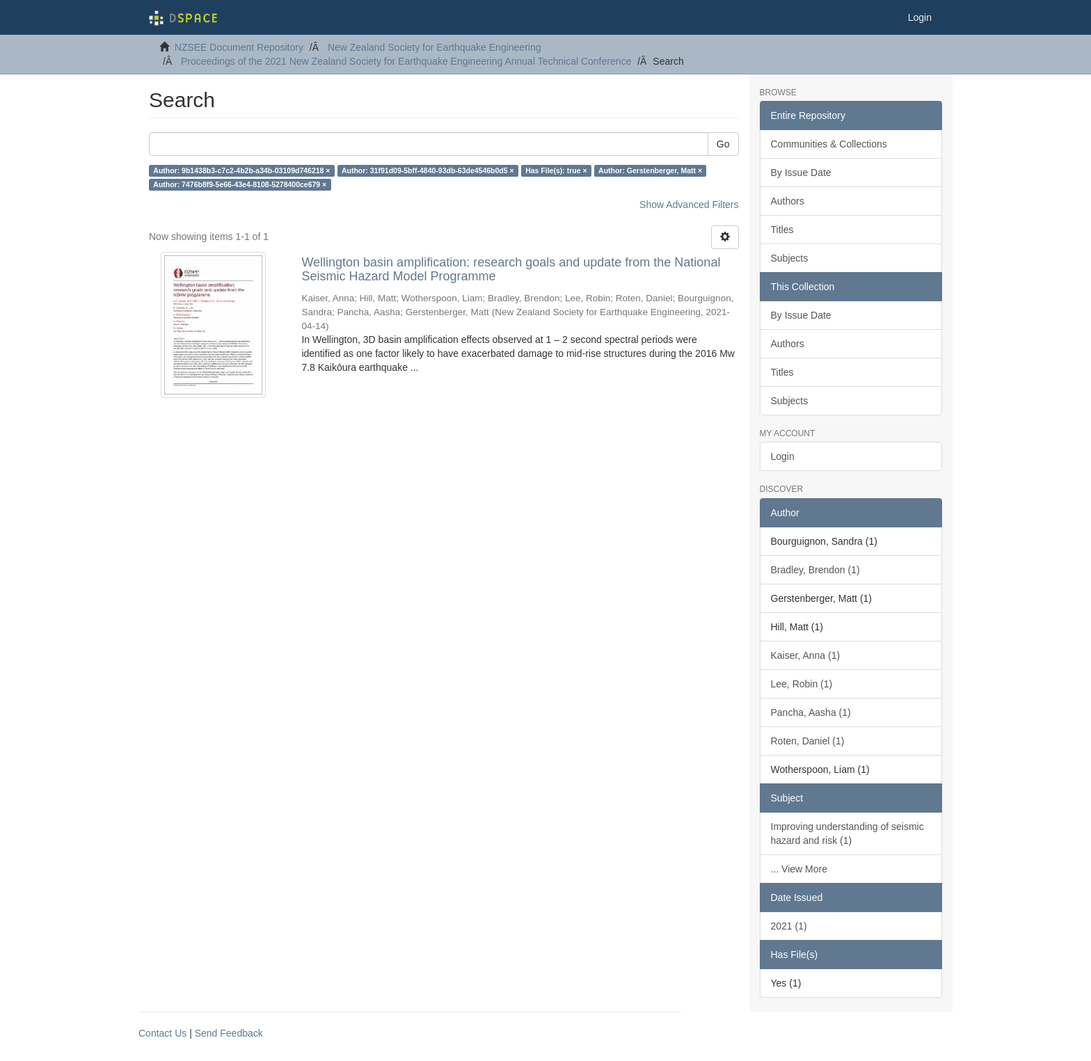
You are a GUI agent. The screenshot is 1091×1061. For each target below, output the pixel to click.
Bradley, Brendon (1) (815, 569)
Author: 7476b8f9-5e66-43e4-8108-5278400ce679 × (239, 184)
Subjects (790, 258)
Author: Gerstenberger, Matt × (650, 170)
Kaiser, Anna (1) (806, 655)
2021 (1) (789, 926)
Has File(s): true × (556, 170)
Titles (782, 229)
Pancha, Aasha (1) (811, 712)
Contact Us (162, 1033)
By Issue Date (801, 172)
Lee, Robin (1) (802, 683)
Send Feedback (229, 1033)
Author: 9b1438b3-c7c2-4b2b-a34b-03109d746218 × (241, 170)
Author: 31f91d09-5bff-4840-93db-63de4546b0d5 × (428, 170)
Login (783, 456)
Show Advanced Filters (688, 204)
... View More (799, 869)
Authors (787, 201)
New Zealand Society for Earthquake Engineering (434, 47)
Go (723, 144)
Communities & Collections (829, 144)
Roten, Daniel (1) (808, 741)
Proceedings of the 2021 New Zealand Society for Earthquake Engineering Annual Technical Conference (406, 61)
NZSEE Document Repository (239, 47)
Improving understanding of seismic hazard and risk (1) (847, 833)
